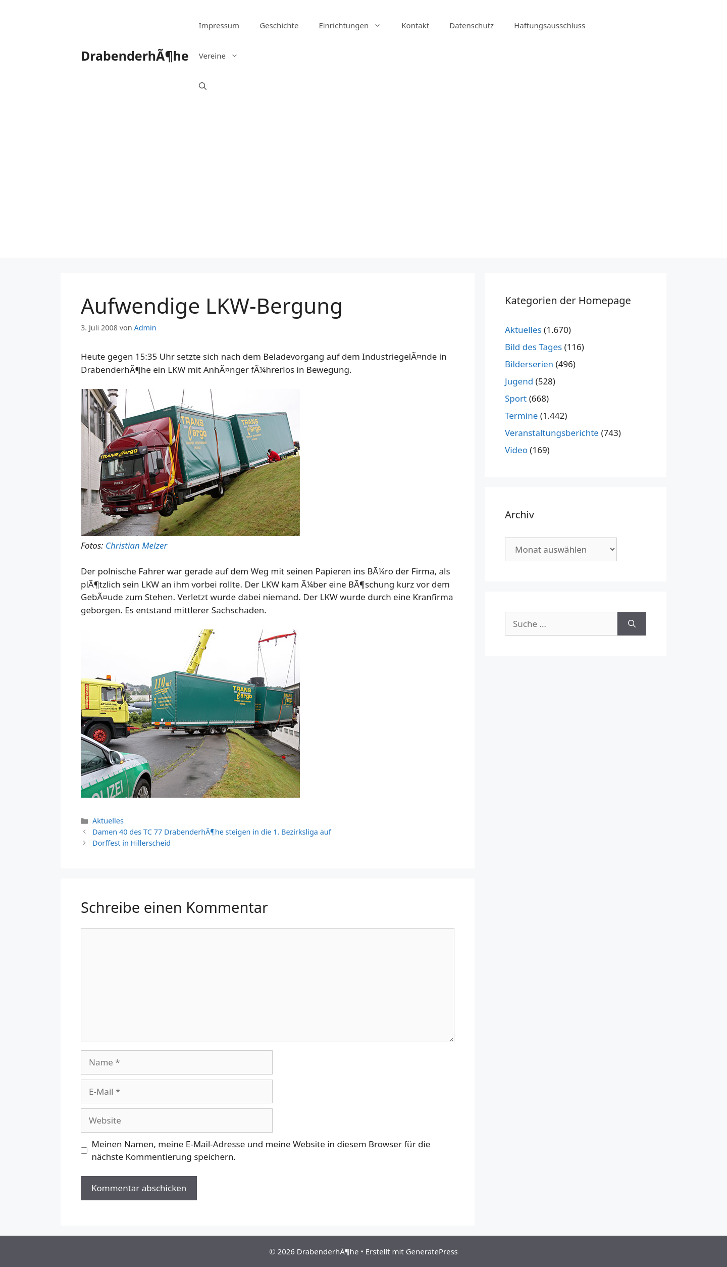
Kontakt (415, 25)
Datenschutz (471, 25)
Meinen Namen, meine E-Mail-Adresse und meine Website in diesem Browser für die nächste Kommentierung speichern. (261, 1150)
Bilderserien (529, 364)
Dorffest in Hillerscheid (131, 843)
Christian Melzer (136, 545)
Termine (521, 415)
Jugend (519, 381)
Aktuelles (108, 820)
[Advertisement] (363, 187)
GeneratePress (432, 1251)
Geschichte (278, 25)
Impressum (219, 25)
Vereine (223, 55)
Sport (516, 398)
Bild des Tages (533, 347)
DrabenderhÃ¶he (135, 55)
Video (516, 450)
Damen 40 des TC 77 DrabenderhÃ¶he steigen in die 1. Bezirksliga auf (211, 832)
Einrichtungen (355, 25)
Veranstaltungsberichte (552, 432)
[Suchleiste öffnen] (203, 86)
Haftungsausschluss (549, 25)
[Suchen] (631, 624)
